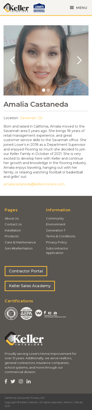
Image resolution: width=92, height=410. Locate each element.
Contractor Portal (26, 271)
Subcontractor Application (57, 250)
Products (12, 236)
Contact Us (13, 224)
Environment (55, 224)
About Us (12, 218)
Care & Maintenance (20, 242)
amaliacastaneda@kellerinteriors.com (34, 184)
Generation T (55, 230)
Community (55, 218)
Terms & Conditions (60, 236)
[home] (16, 7)
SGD (7, 406)
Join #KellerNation (19, 248)
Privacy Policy (56, 242)
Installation (13, 230)
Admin (68, 402)
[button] (77, 7)
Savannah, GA (31, 118)
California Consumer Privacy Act (25, 397)
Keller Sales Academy (30, 286)
